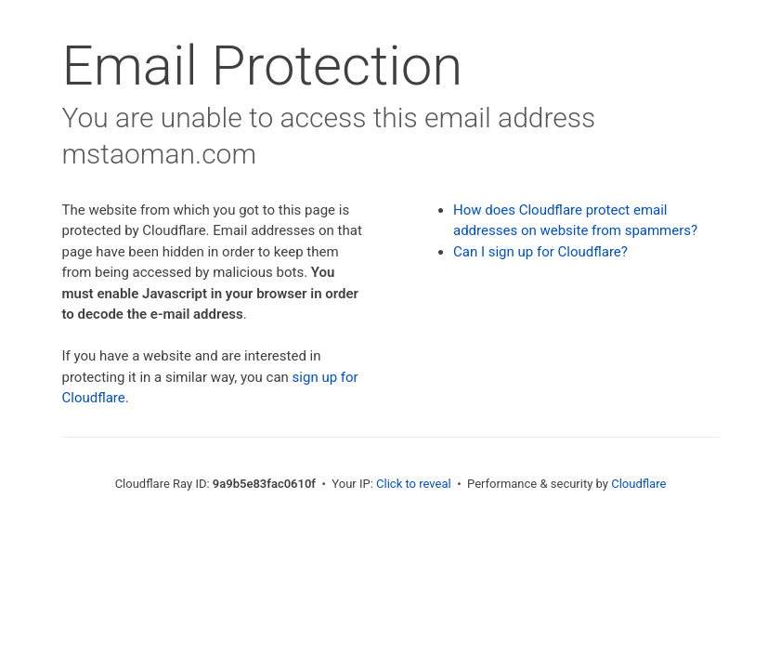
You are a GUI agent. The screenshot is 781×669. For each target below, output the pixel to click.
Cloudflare (638, 484)
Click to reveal (413, 484)
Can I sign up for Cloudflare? (540, 251)
